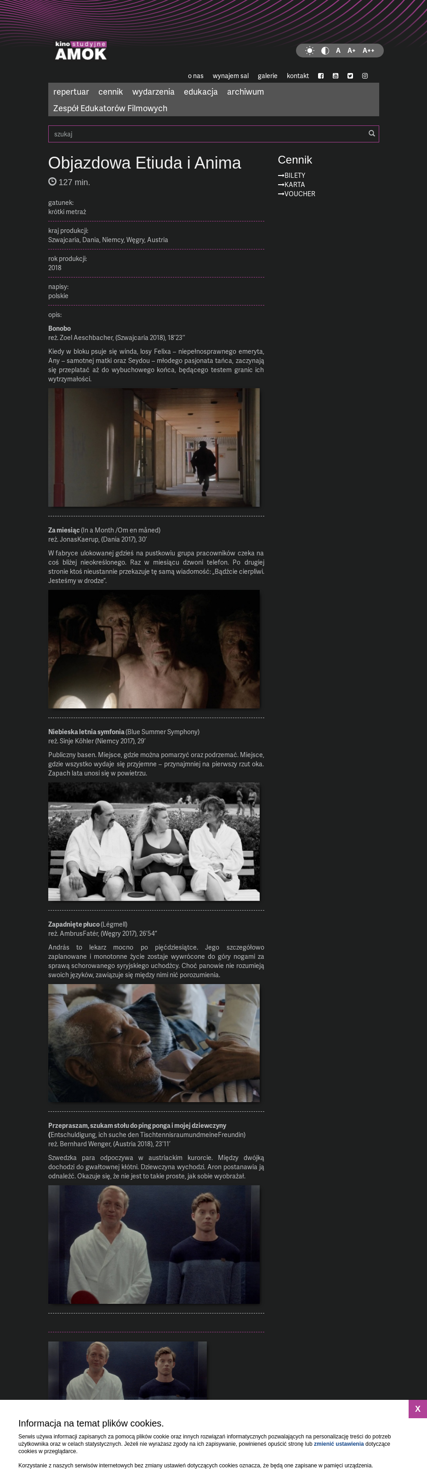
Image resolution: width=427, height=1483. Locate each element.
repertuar (71, 91)
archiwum (245, 91)
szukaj (213, 133)
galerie (268, 75)
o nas (196, 75)
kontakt (298, 75)
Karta (295, 184)
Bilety (295, 175)
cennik (110, 91)
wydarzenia (153, 91)
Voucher (300, 193)
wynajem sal (231, 75)
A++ (369, 50)
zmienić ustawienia (339, 1444)
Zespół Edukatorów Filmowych (110, 107)
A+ (351, 50)
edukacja (201, 91)
